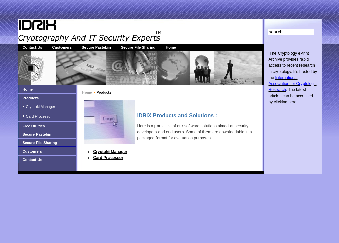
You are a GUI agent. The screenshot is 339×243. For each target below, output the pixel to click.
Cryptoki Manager (40, 107)
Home (171, 47)
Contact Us (32, 47)
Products (31, 98)
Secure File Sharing (138, 47)
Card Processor (39, 116)
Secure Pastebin (96, 47)
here (292, 102)
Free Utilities (34, 126)
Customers (62, 47)
